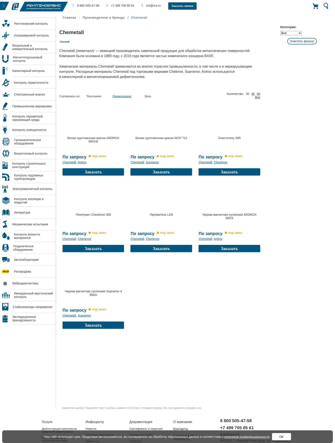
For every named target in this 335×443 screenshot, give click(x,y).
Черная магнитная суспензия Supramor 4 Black (93, 293)
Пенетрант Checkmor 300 (93, 214)
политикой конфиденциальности (247, 436)
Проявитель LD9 (161, 214)
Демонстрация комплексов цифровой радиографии (59, 430)
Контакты (180, 429)
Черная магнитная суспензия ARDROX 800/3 (229, 216)
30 (247, 94)
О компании (182, 422)
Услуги (47, 422)
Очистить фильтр (302, 41)
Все (257, 97)
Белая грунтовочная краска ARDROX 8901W (93, 139)
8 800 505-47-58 (86, 5)
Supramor (152, 162)
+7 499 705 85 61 (121, 5)
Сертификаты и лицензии (145, 428)
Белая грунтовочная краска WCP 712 (161, 138)
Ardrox (82, 162)
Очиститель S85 (229, 138)
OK (281, 436)
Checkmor (221, 162)
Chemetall (69, 162)
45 (253, 94)
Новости (91, 428)
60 (258, 94)
